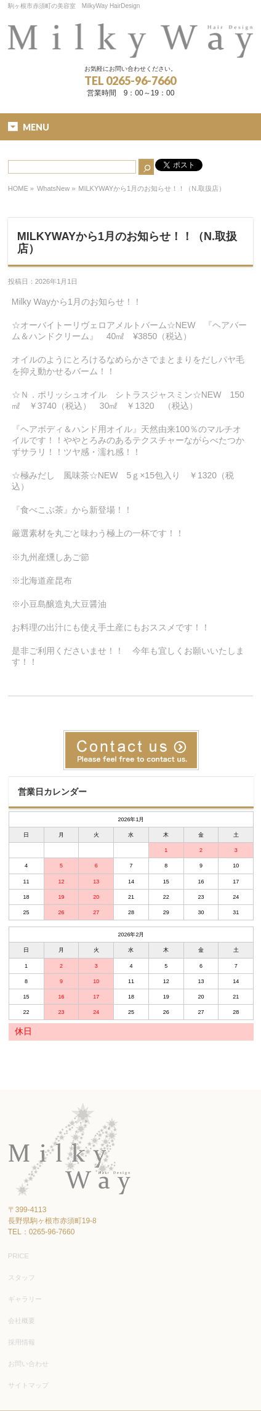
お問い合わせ (28, 1363)
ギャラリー (25, 1299)
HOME (18, 188)
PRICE (18, 1256)
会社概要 (21, 1320)
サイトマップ (28, 1385)
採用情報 (21, 1342)
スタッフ (21, 1277)
